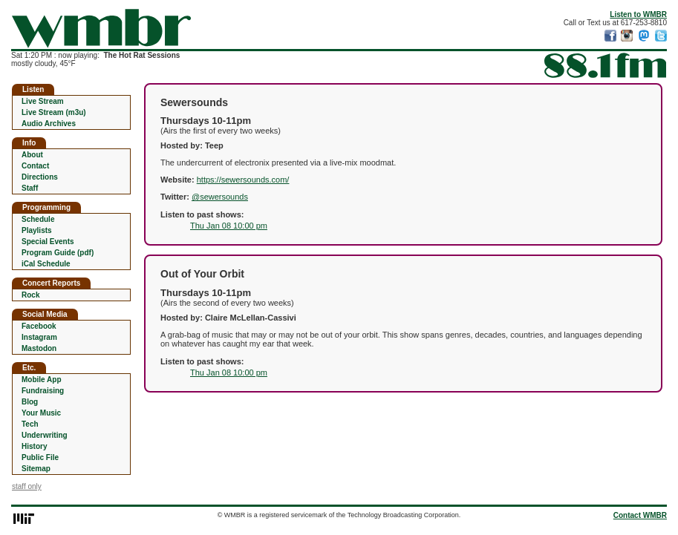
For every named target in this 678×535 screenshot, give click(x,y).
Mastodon (39, 348)
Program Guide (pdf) (58, 253)
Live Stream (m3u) (54, 112)
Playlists (37, 230)
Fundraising (43, 391)
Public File (40, 457)
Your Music (41, 413)
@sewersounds (220, 196)
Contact (35, 166)
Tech (30, 424)
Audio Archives (49, 123)
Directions (40, 177)
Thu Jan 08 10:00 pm (228, 225)
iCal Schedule (46, 264)
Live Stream (43, 101)
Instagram (39, 337)
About (32, 155)
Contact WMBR (640, 515)
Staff (30, 188)
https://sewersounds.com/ (243, 179)
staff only (27, 486)
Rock (30, 295)
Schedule (38, 219)
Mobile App (42, 379)
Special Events (48, 241)
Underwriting (45, 435)
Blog (30, 402)
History (34, 446)
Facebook (39, 326)
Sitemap (36, 469)
